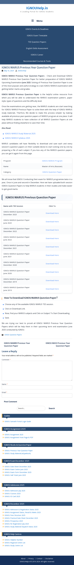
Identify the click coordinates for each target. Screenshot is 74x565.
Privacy (31, 558)
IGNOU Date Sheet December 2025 (18, 466)
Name (5, 384)
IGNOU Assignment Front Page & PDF (19, 437)
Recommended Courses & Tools (37, 61)
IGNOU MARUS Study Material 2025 (20, 133)
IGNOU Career (37, 54)
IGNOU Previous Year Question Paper (19, 450)
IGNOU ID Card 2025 (12, 496)
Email (4, 392)
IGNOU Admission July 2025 (15, 491)
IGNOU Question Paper (52, 172)
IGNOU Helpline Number (14, 540)
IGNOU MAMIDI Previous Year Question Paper (17, 344)
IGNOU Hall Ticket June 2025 (15, 475)
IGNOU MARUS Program (52, 161)
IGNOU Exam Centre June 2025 (16, 469)
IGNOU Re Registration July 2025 (17, 524)
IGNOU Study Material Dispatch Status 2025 (21, 527)
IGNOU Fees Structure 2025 (15, 515)
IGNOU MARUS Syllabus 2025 (17, 138)
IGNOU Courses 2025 (13, 493)
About (23, 558)
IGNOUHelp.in (37, 8)
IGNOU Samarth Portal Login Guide (18, 421)
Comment (6, 360)
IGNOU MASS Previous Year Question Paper (58, 344)
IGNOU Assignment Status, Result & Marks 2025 (23, 512)
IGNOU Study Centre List (14, 545)
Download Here (52, 213)
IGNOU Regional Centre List (15, 543)
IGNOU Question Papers (13, 335)
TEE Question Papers (37, 42)
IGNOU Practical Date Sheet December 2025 (21, 518)
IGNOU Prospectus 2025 (14, 521)
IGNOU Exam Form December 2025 (18, 472)
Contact (39, 558)
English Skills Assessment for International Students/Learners (37, 48)
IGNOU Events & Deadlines (37, 29)
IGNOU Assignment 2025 (14, 434)
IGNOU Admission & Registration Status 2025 (21, 509)
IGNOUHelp (22, 71)
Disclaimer (49, 558)
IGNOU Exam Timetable (37, 35)
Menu (37, 20)
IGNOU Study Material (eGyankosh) (18, 453)
